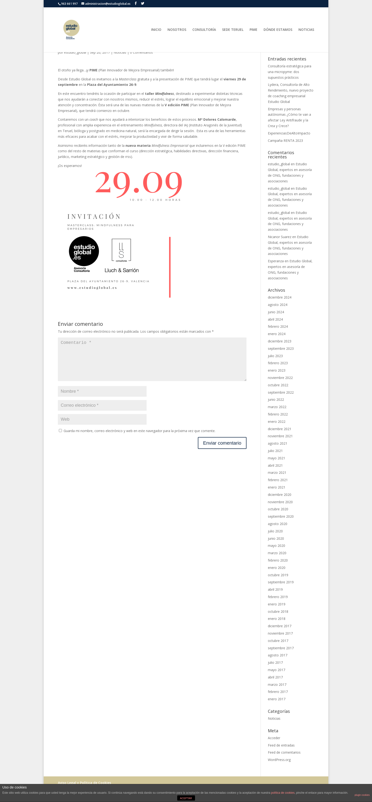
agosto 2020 (277, 523)
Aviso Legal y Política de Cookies (84, 782)
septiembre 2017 (281, 648)
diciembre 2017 (279, 626)
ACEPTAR (186, 798)
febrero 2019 (278, 597)
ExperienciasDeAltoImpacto (289, 133)
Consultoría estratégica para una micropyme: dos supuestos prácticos (289, 72)
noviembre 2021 (280, 436)
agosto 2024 (277, 304)
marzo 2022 (277, 407)
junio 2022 (276, 399)
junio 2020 (276, 538)
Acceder (274, 738)
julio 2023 (275, 356)
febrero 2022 (278, 414)
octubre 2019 (278, 575)
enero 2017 (276, 699)
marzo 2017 (277, 684)
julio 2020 (275, 531)
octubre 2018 (278, 611)
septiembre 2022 (281, 392)
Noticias (120, 52)
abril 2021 (275, 465)
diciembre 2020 (279, 494)
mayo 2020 (276, 545)
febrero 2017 (278, 691)
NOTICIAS (306, 30)
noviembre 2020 (280, 502)
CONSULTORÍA (204, 30)
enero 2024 (276, 334)
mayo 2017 (276, 670)
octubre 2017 (278, 640)
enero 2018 (276, 618)
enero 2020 (276, 567)
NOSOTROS (176, 30)
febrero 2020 (278, 560)
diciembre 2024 (279, 297)
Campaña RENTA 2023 (285, 140)
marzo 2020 (277, 553)
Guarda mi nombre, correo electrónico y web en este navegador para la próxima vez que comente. (139, 438)
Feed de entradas (281, 745)
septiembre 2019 (281, 582)
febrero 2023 (278, 363)
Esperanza (276, 261)
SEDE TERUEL (232, 30)
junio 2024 (276, 312)
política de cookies (283, 792)
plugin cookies (362, 795)
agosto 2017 (277, 655)
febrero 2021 (278, 480)
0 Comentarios (141, 52)
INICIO (156, 30)
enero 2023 (276, 370)
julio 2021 (275, 450)
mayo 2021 (276, 458)
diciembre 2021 (279, 429)
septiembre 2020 (281, 516)
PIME (253, 30)
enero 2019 (276, 604)
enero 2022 (276, 421)
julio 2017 (275, 662)
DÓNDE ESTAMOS (278, 30)
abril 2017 (275, 677)
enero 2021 (276, 487)
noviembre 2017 (280, 633)
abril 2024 (275, 319)
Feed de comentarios (284, 752)
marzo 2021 (277, 472)
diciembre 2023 (279, 341)
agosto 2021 (277, 443)
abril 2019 (275, 589)
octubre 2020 (278, 509)
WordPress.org (279, 759)
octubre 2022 (278, 385)
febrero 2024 (278, 326)
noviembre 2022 (280, 377)
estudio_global (75, 52)
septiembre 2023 (281, 348)
